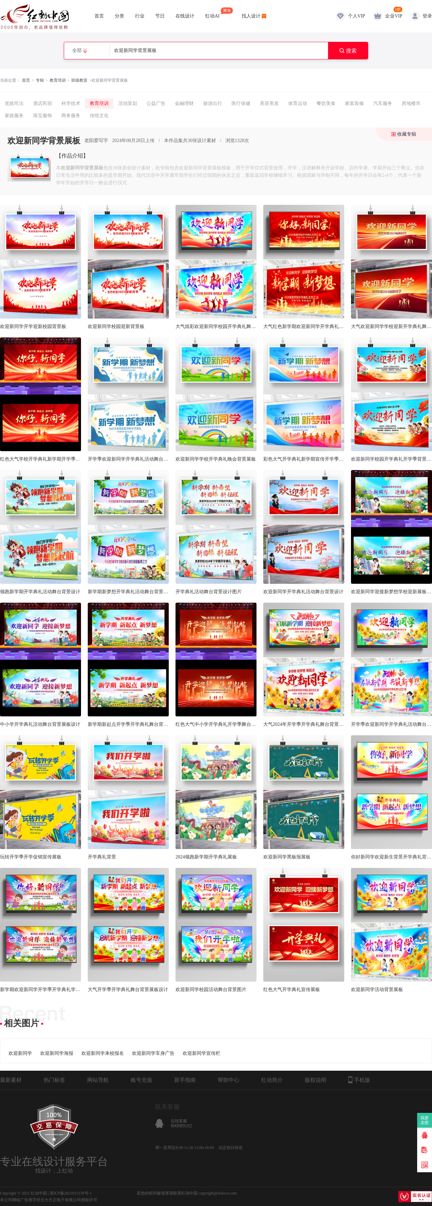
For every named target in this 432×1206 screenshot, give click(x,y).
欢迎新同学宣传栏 (201, 1053)
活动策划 (127, 103)
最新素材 (11, 1080)
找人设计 (251, 16)
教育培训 (58, 80)
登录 (427, 16)
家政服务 (14, 115)
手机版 (359, 1079)
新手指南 (185, 1080)
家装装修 (354, 103)
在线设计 (185, 16)
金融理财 (184, 103)
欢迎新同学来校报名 (102, 1053)
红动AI (212, 13)
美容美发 (269, 103)
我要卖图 (425, 1120)
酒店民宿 (42, 103)
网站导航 (98, 1080)
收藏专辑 (406, 134)
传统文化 (99, 115)
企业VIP (393, 16)
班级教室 (79, 80)
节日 (160, 16)
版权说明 (315, 1080)
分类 (119, 16)
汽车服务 (382, 103)
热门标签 (54, 1080)
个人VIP (356, 16)
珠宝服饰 (42, 115)
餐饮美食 (326, 103)
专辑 (40, 80)
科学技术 (70, 103)
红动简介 (272, 1080)
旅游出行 (212, 103)
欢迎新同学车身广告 (153, 1053)
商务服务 (70, 115)
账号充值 (141, 1080)
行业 (139, 16)
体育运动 (297, 103)
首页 (99, 16)
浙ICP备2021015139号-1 (71, 1193)
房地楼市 (411, 103)
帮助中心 (228, 1080)
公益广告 (155, 103)
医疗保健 (241, 103)
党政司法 (14, 103)
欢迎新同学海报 (56, 1053)
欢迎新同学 (20, 1053)
